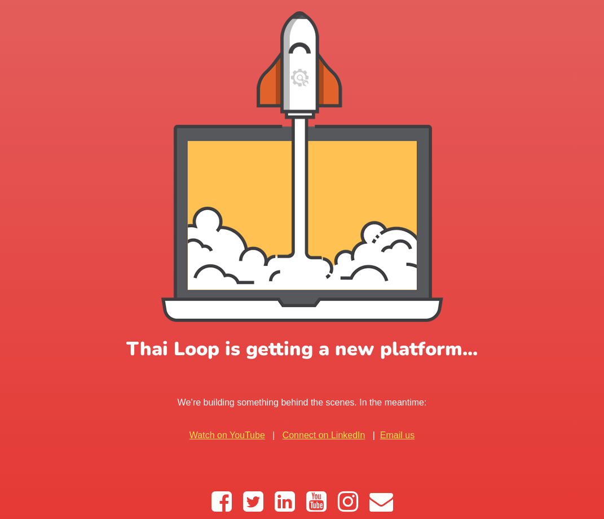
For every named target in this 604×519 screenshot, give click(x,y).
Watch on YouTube (227, 435)
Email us (397, 435)
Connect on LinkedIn (324, 435)
